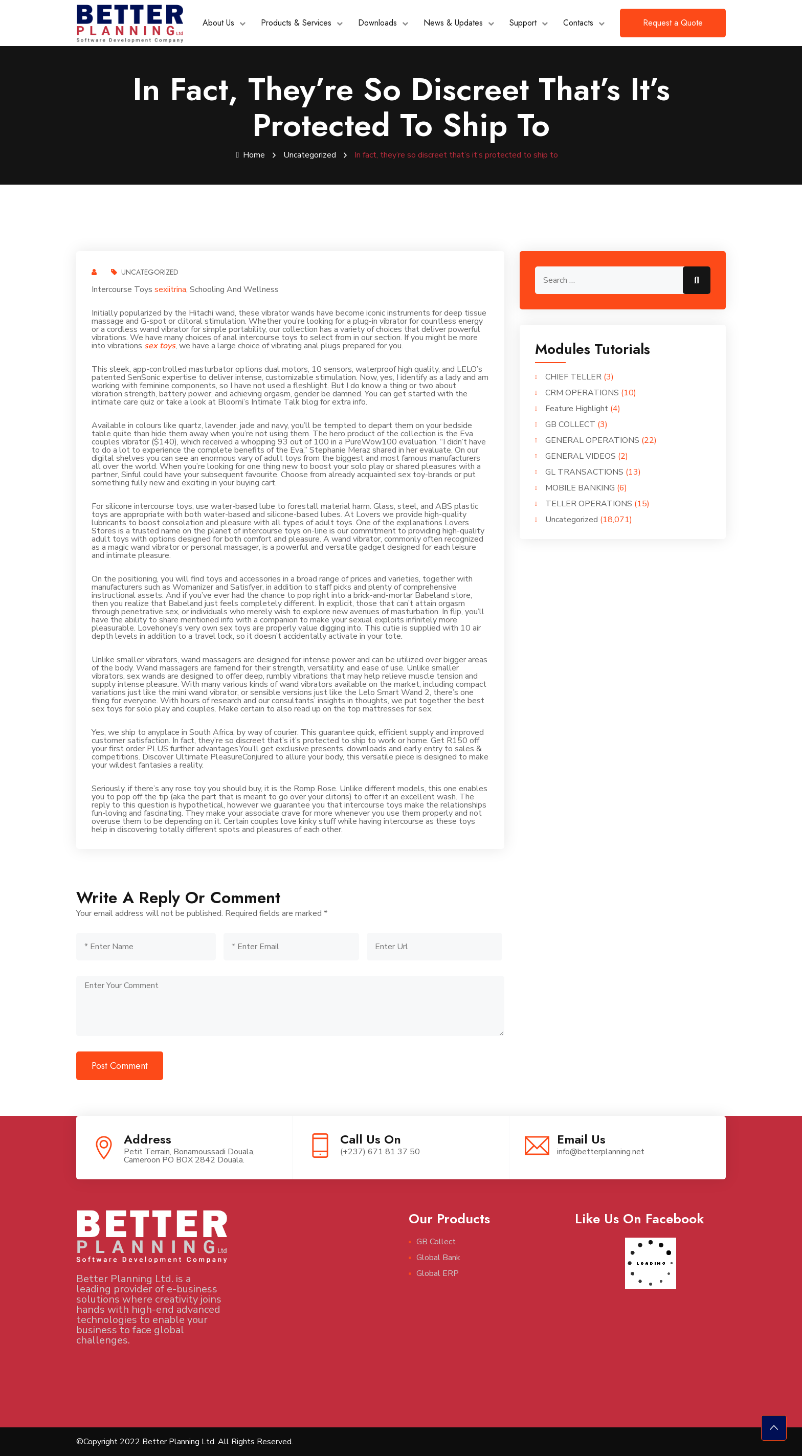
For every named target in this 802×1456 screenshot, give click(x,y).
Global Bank (438, 1257)
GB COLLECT (570, 424)
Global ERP (437, 1273)
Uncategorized (309, 155)
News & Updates (453, 23)
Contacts (578, 23)
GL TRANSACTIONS (584, 472)
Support (523, 23)
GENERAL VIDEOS (580, 456)
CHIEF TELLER (573, 377)
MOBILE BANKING (580, 488)
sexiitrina (170, 289)
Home (250, 155)
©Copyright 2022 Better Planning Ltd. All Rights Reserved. (184, 1441)
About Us (218, 23)
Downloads (377, 23)
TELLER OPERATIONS (588, 503)
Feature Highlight (576, 408)
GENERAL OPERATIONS (592, 440)
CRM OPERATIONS (582, 392)
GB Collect (436, 1242)
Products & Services (296, 23)
